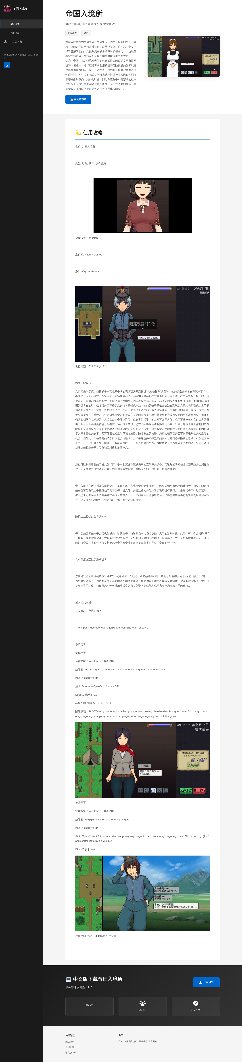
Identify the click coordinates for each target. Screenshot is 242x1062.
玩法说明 (69, 1042)
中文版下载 (70, 1052)
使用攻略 (69, 1047)
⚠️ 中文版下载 (78, 99)
